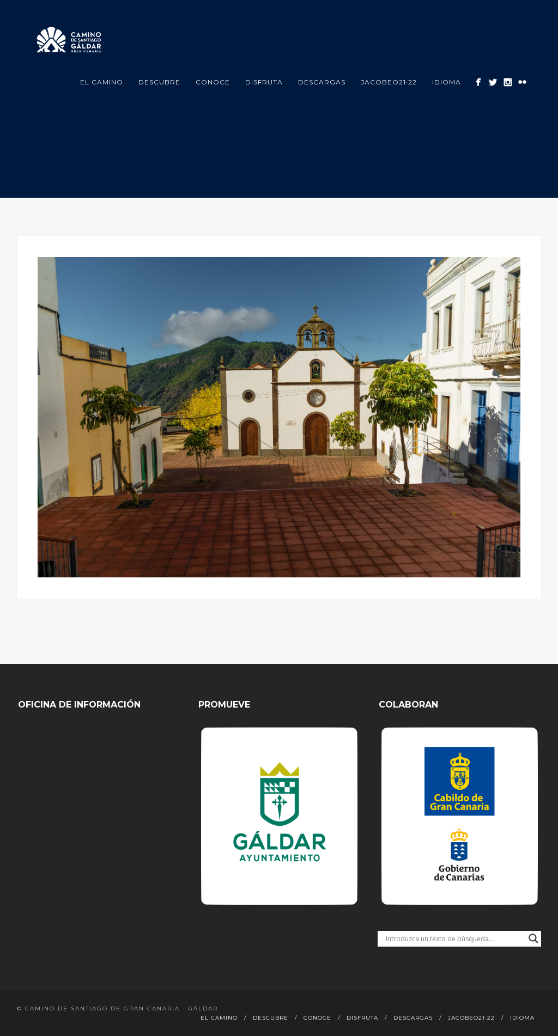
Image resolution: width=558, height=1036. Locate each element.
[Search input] (454, 938)
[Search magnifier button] (533, 938)
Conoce (213, 82)
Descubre (159, 82)
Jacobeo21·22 (389, 82)
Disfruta (264, 82)
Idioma (446, 82)
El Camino (101, 82)
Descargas (321, 82)
